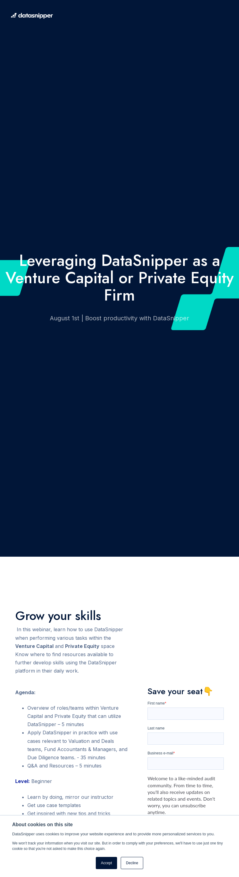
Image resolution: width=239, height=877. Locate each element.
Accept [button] (106, 863)
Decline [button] (132, 863)
